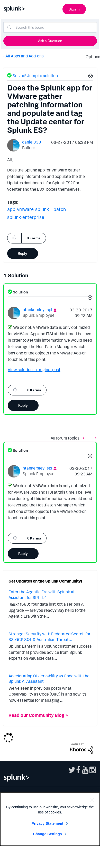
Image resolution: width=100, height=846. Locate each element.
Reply (22, 253)
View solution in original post (34, 369)
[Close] (92, 799)
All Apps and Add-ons (24, 55)
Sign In (74, 9)
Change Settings (47, 834)
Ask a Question (50, 40)
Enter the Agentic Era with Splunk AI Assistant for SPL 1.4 (41, 594)
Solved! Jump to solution (35, 75)
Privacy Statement (47, 823)
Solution (20, 292)
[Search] (50, 27)
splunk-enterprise (25, 217)
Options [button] (91, 56)
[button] (89, 76)
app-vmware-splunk (28, 209)
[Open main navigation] (93, 8)
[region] (50, 819)
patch (59, 209)
